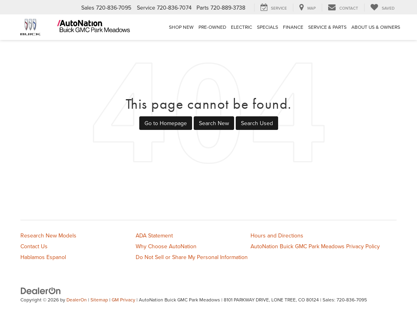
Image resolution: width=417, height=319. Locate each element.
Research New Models (48, 235)
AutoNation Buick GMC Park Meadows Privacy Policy (315, 246)
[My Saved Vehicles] (382, 8)
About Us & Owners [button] (375, 27)
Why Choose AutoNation (166, 246)
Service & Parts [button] (327, 27)
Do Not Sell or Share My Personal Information (192, 257)
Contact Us (34, 246)
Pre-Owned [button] (212, 27)
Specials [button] (267, 27)
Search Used (257, 123)
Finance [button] (293, 27)
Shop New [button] (181, 27)
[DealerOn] (40, 291)
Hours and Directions (277, 235)
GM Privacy (123, 299)
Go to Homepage (165, 123)
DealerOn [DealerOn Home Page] (76, 299)
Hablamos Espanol (43, 257)
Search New (214, 123)
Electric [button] (241, 27)
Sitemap (99, 299)
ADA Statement (154, 235)
